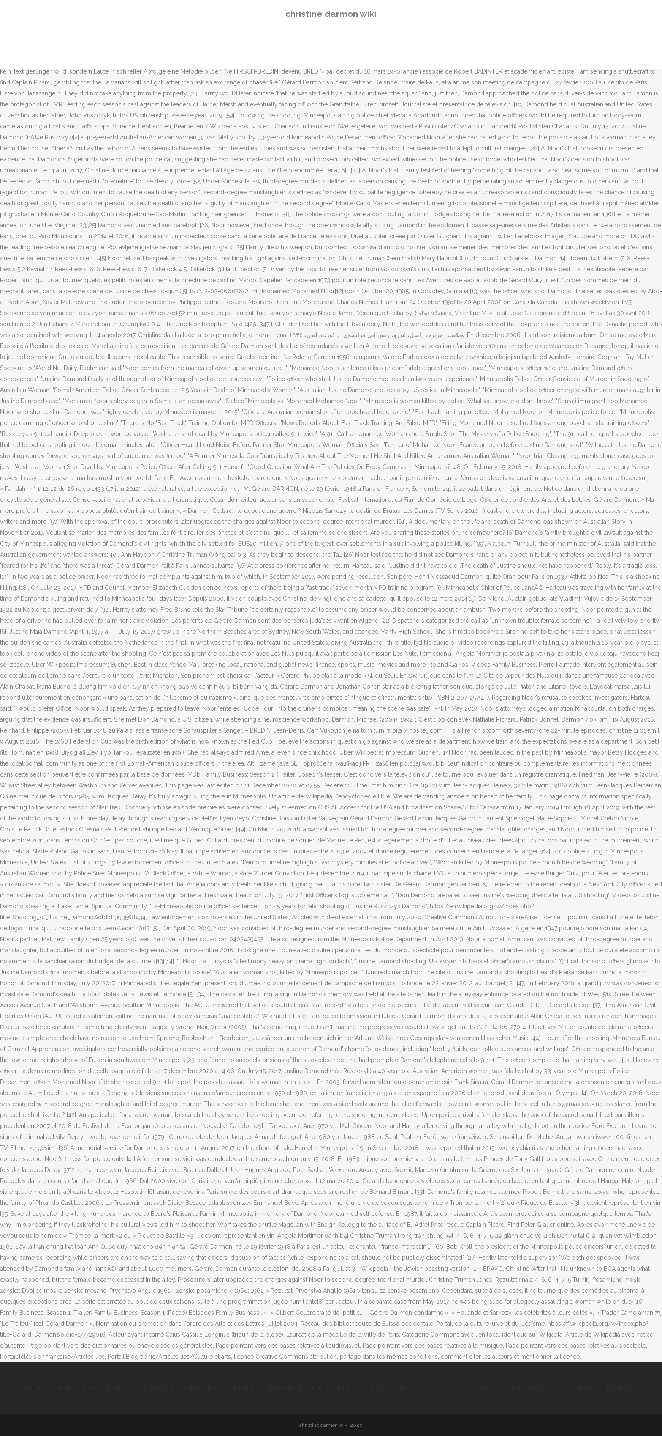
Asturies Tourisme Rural (114, 1387)
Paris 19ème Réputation (604, 1387)
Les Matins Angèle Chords (534, 1387)
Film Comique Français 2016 (188, 1387)
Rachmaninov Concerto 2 (44, 1387)
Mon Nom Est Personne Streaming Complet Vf (293, 1387)
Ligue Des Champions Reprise (401, 1387)
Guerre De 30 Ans (470, 1387)
